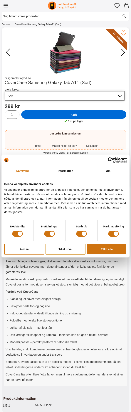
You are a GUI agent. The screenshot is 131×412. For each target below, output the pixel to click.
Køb (74, 115)
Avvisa (24, 249)
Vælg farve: (12, 89)
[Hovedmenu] (5, 5)
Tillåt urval (66, 249)
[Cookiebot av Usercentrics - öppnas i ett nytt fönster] (110, 160)
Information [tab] (65, 170)
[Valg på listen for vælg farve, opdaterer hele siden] (64, 95)
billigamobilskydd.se (18, 78)
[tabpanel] (65, 289)
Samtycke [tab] (22, 170)
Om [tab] (108, 170)
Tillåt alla (107, 249)
